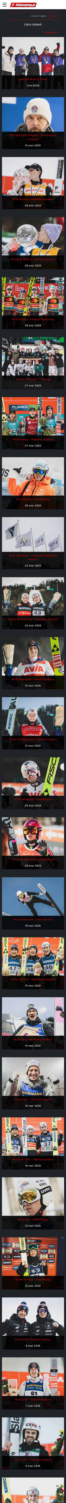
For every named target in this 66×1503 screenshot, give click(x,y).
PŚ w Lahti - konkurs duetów (33, 1339)
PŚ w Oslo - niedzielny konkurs (33, 1039)
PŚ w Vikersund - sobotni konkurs (33, 679)
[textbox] (28, 16)
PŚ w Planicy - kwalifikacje (33, 499)
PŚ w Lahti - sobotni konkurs (33, 1399)
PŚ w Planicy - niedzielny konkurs (33, 199)
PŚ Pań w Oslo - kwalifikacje (33, 1279)
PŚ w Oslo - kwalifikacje (33, 1219)
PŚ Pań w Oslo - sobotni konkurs (33, 1159)
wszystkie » (51, 32)
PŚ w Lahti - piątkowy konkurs (33, 1459)
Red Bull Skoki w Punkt (33, 79)
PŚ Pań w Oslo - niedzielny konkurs (33, 979)
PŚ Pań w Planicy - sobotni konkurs (33, 259)
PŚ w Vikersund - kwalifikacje (33, 799)
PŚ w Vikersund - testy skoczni (33, 919)
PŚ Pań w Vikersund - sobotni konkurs (33, 739)
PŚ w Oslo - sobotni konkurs (33, 1099)
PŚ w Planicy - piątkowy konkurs (33, 439)
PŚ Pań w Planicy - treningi (33, 379)
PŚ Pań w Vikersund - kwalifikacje (33, 859)
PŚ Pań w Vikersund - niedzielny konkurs (33, 619)
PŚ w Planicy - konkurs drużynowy (33, 319)
